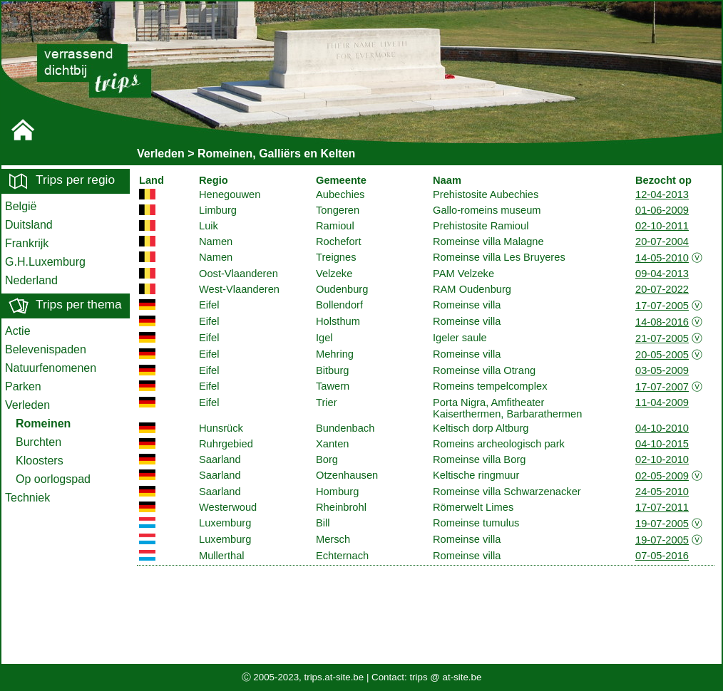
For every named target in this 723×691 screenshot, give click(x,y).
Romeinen (43, 423)
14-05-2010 (662, 258)
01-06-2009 (662, 210)
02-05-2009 (662, 476)
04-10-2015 (662, 444)
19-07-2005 (662, 523)
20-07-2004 (662, 241)
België (20, 206)
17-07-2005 (662, 305)
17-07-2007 (662, 387)
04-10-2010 (662, 428)
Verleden (27, 405)
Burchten (38, 442)
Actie (18, 331)
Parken (23, 386)
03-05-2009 (662, 370)
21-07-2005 (662, 338)
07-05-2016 (662, 555)
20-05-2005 (662, 354)
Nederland (31, 280)
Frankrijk (26, 243)
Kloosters (39, 460)
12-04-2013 (662, 194)
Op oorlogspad (53, 479)
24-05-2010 (662, 491)
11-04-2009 (662, 402)
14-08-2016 (662, 322)
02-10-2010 (662, 459)
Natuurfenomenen (50, 368)
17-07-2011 (662, 507)
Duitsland (29, 225)
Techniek (27, 498)
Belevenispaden (45, 349)
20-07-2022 (662, 289)
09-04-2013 (662, 273)
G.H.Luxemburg (45, 262)
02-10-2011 (662, 226)
